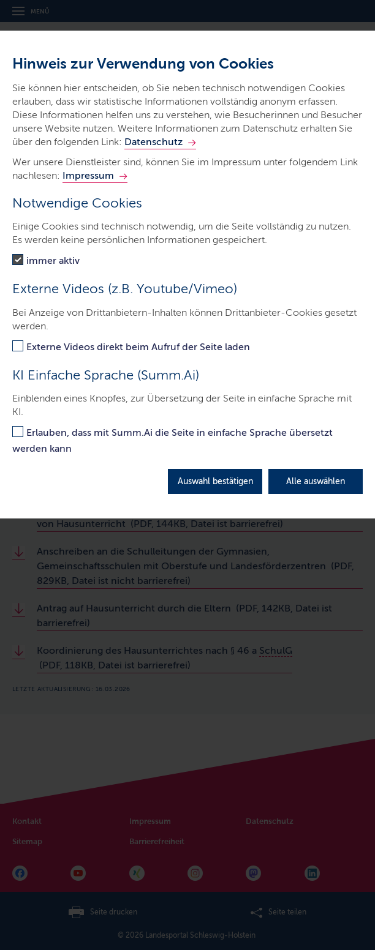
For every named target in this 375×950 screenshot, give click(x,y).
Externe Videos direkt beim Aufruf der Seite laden (138, 347)
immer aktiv (53, 260)
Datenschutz (153, 142)
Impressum (88, 175)
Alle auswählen (315, 481)
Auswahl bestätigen (215, 481)
